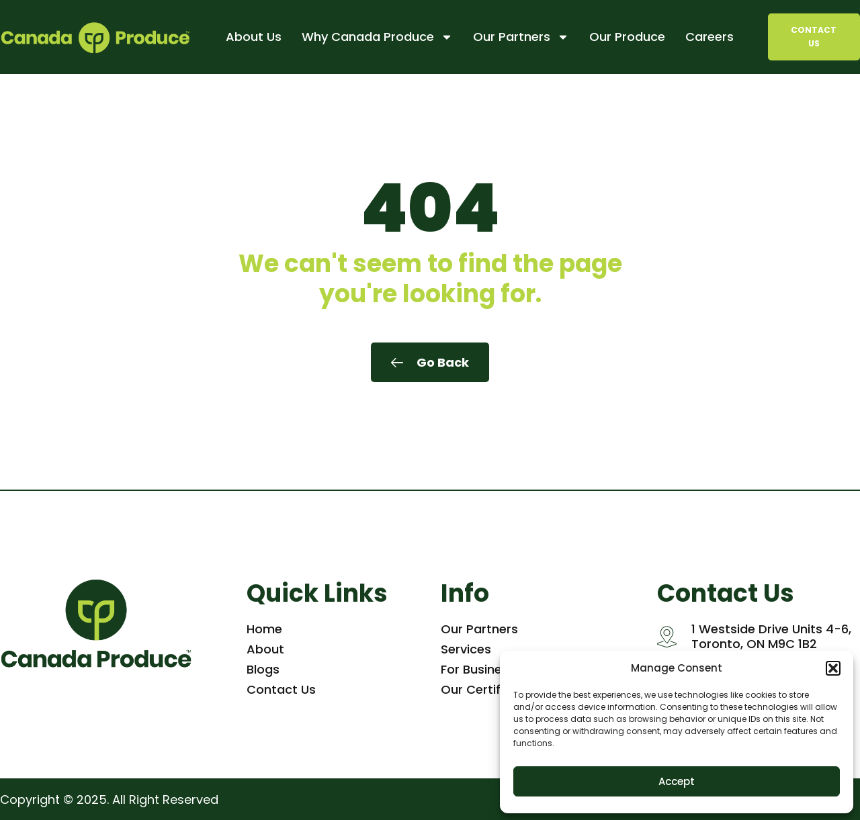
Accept (676, 781)
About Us (254, 36)
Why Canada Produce (377, 37)
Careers (709, 36)
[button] (833, 668)
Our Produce (627, 36)
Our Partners (521, 37)
